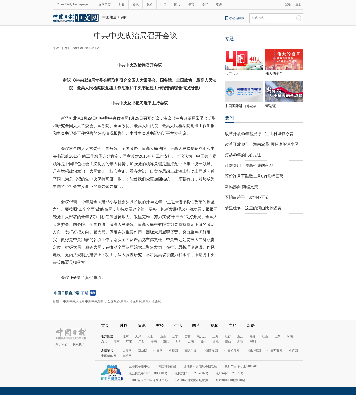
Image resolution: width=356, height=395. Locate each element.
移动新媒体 (236, 18)
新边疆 (270, 106)
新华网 (142, 351)
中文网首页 (103, 4)
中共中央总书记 (95, 301)
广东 (129, 341)
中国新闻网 (108, 356)
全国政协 (113, 301)
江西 (265, 336)
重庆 (166, 341)
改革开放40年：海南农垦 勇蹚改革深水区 (262, 144)
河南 (290, 336)
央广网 (293, 351)
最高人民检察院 (131, 301)
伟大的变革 (274, 73)
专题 (229, 38)
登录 (288, 4)
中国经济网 (231, 351)
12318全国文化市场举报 (191, 380)
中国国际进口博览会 (241, 106)
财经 (149, 4)
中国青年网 (210, 351)
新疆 (240, 341)
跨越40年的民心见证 (243, 155)
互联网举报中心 (139, 366)
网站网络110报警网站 (230, 380)
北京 (126, 336)
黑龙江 (201, 336)
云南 (191, 341)
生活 (163, 4)
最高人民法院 (151, 301)
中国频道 (109, 17)
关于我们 (61, 344)
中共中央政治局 (73, 301)
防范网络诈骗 (167, 366)
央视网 (173, 351)
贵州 (203, 341)
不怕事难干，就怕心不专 (247, 197)
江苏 (228, 336)
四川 (178, 341)
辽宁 (175, 336)
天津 (138, 336)
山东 (277, 336)
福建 (253, 336)
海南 (154, 341)
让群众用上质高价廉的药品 (249, 165)
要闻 (124, 17)
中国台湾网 (253, 351)
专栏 (205, 4)
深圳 (253, 341)
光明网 (127, 356)
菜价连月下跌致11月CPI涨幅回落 (254, 176)
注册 (298, 4)
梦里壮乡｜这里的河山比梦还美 (253, 208)
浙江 (240, 336)
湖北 (104, 341)
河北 (150, 336)
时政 (122, 4)
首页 (105, 325)
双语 (219, 4)
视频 (191, 4)
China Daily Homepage (72, 4)
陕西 (228, 341)
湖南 (117, 341)
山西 (163, 336)
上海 (215, 336)
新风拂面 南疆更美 (241, 187)
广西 (141, 341)
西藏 (216, 341)
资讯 (135, 4)
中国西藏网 (274, 351)
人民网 (127, 351)
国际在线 (190, 351)
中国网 (158, 351)
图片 (177, 4)
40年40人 (232, 73)
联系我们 (79, 344)
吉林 (188, 336)
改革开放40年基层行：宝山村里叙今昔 (259, 133)
